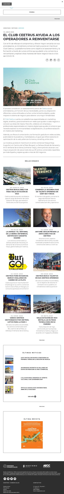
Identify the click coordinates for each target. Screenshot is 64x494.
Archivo (21, 28)
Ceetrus (45, 108)
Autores (5, 489)
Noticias (14, 28)
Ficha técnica (6, 488)
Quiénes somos (6, 486)
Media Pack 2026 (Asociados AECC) (11, 492)
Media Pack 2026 (7, 491)
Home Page (6, 28)
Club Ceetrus (10, 119)
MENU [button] (32, 12)
